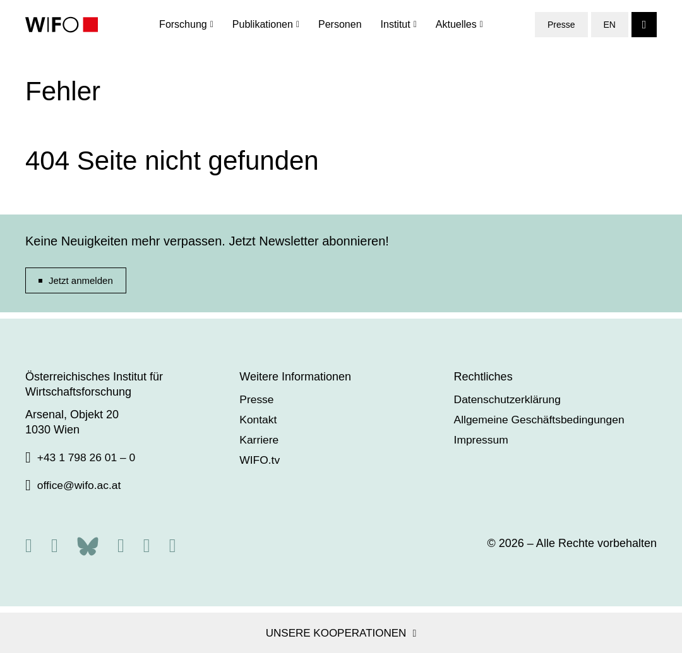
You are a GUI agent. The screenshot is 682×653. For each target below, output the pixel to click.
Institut (395, 25)
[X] (54, 545)
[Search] (644, 25)
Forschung (183, 25)
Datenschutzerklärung (513, 399)
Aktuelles (456, 25)
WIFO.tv (262, 460)
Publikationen (262, 25)
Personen (340, 25)
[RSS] (28, 545)
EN (610, 25)
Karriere (261, 439)
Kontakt (260, 419)
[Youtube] (172, 545)
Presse (561, 25)
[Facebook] (120, 545)
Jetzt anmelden (81, 280)
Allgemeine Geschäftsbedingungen (546, 419)
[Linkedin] (146, 545)
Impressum (486, 439)
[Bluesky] (88, 544)
